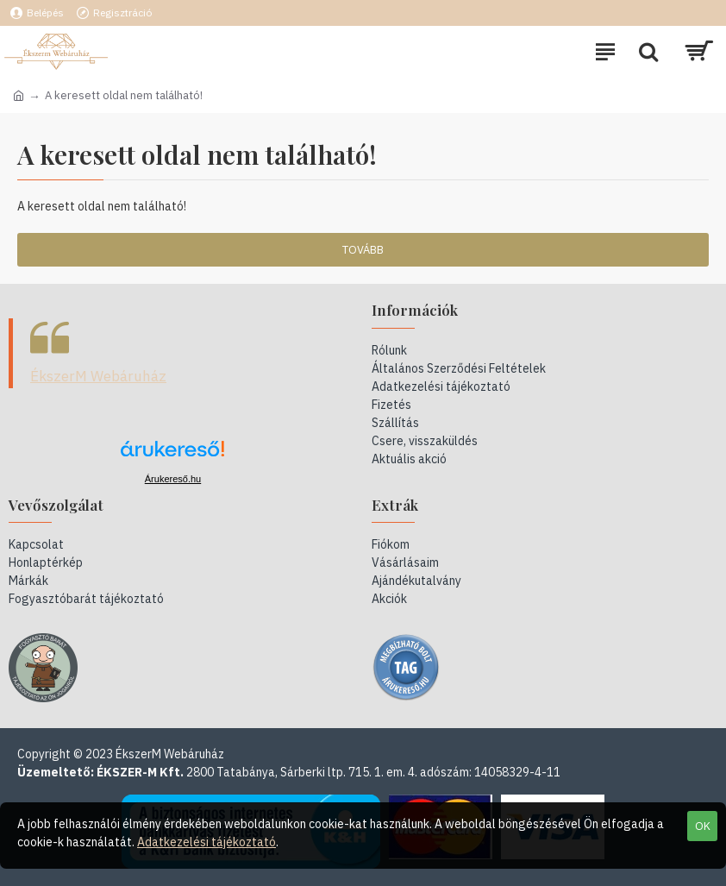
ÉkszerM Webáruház (98, 376)
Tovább (363, 249)
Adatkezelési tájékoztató (206, 842)
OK (702, 826)
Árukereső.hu (173, 479)
